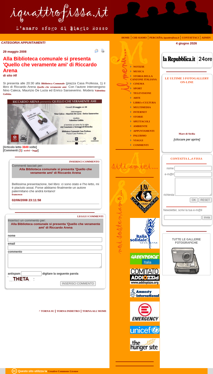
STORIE (138, 116)
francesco (17, 194)
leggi (35, 150)
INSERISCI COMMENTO (84, 161)
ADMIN (206, 37)
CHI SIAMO (139, 37)
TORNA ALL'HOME (94, 311)
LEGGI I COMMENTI (90, 216)
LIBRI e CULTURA (144, 102)
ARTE (136, 97)
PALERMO (139, 135)
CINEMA (138, 83)
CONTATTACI (190, 37)
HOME (126, 37)
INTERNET (140, 111)
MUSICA (138, 71)
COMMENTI (140, 145)
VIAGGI (138, 140)
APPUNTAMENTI (143, 130)
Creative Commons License (63, 371)
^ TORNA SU (46, 311)
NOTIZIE (138, 66)
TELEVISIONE (142, 93)
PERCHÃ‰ (164, 37)
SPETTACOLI (141, 121)
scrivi (27, 150)
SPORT (137, 88)
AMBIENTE (140, 126)
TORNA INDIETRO (68, 311)
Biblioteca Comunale (53, 83)
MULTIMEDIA (142, 107)
